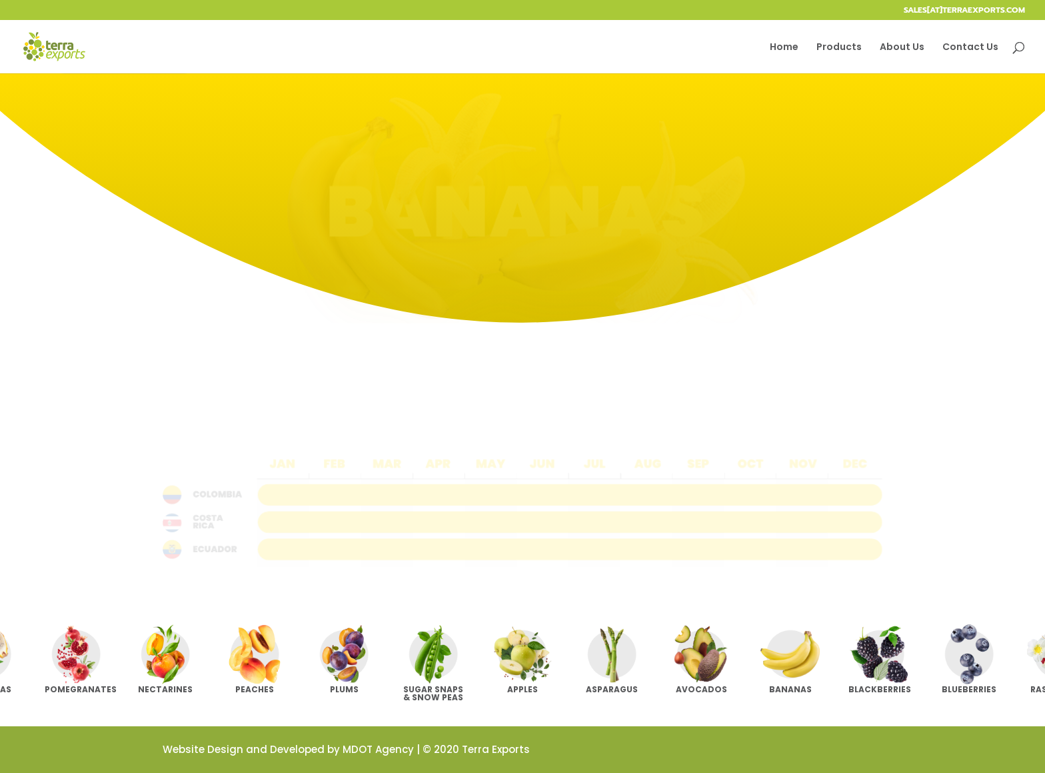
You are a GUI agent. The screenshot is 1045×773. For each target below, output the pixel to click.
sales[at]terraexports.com (964, 11)
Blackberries (879, 689)
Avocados (701, 689)
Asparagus (612, 689)
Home (784, 47)
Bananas (790, 689)
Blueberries (969, 689)
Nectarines (165, 689)
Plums (344, 689)
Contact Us (970, 47)
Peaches (254, 689)
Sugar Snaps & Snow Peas (433, 693)
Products (839, 47)
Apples (522, 689)
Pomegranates (81, 689)
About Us (902, 47)
